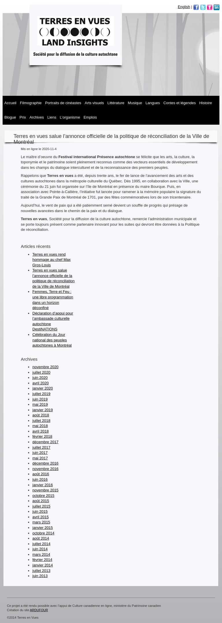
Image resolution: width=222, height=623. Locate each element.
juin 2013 (40, 576)
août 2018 (40, 415)
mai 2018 (40, 426)
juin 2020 (40, 377)
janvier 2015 (42, 527)
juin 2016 (40, 479)
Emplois (90, 117)
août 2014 (40, 538)
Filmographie (31, 103)
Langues (152, 103)
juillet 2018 (41, 420)
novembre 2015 (45, 490)
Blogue (10, 117)
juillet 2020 (41, 372)
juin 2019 (40, 399)
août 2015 (40, 501)
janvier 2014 (42, 565)
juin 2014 (40, 549)
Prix (22, 117)
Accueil (10, 103)
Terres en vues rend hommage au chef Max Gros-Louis (51, 259)
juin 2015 (40, 511)
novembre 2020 (45, 367)
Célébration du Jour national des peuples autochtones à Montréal (52, 339)
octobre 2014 (43, 533)
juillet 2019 (41, 394)
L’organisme (70, 117)
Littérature (116, 103)
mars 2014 (41, 554)
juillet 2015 (41, 506)
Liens (51, 117)
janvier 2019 (42, 410)
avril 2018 (40, 431)
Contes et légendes (179, 103)
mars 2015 (41, 522)
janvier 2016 (42, 485)
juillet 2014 (41, 544)
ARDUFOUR (39, 610)
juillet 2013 (41, 570)
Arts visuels (94, 103)
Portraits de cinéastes (63, 103)
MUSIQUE (135, 103)
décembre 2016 (45, 463)
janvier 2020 (42, 388)
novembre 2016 (45, 469)
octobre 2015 (43, 495)
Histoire (205, 103)
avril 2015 (40, 517)
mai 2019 (40, 404)
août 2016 (40, 474)
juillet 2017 (41, 447)
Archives (36, 117)
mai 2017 (40, 458)
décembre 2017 (45, 442)
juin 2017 (40, 452)
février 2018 (42, 436)
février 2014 (42, 559)
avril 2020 (40, 383)
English (184, 7)
